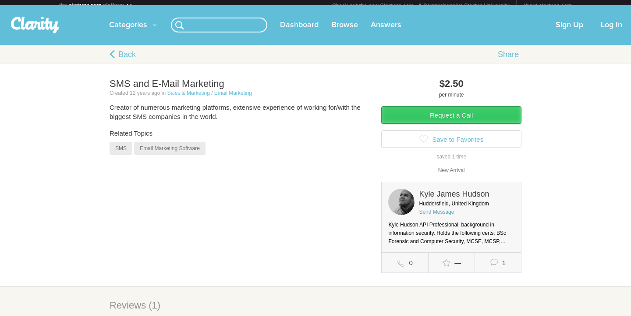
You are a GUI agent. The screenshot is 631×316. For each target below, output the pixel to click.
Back (127, 59)
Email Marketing (233, 98)
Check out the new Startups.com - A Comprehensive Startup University (421, 6)
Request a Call (451, 120)
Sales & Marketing (188, 98)
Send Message (436, 217)
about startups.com (547, 6)
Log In (611, 30)
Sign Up (569, 30)
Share (508, 59)
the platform (96, 5)
